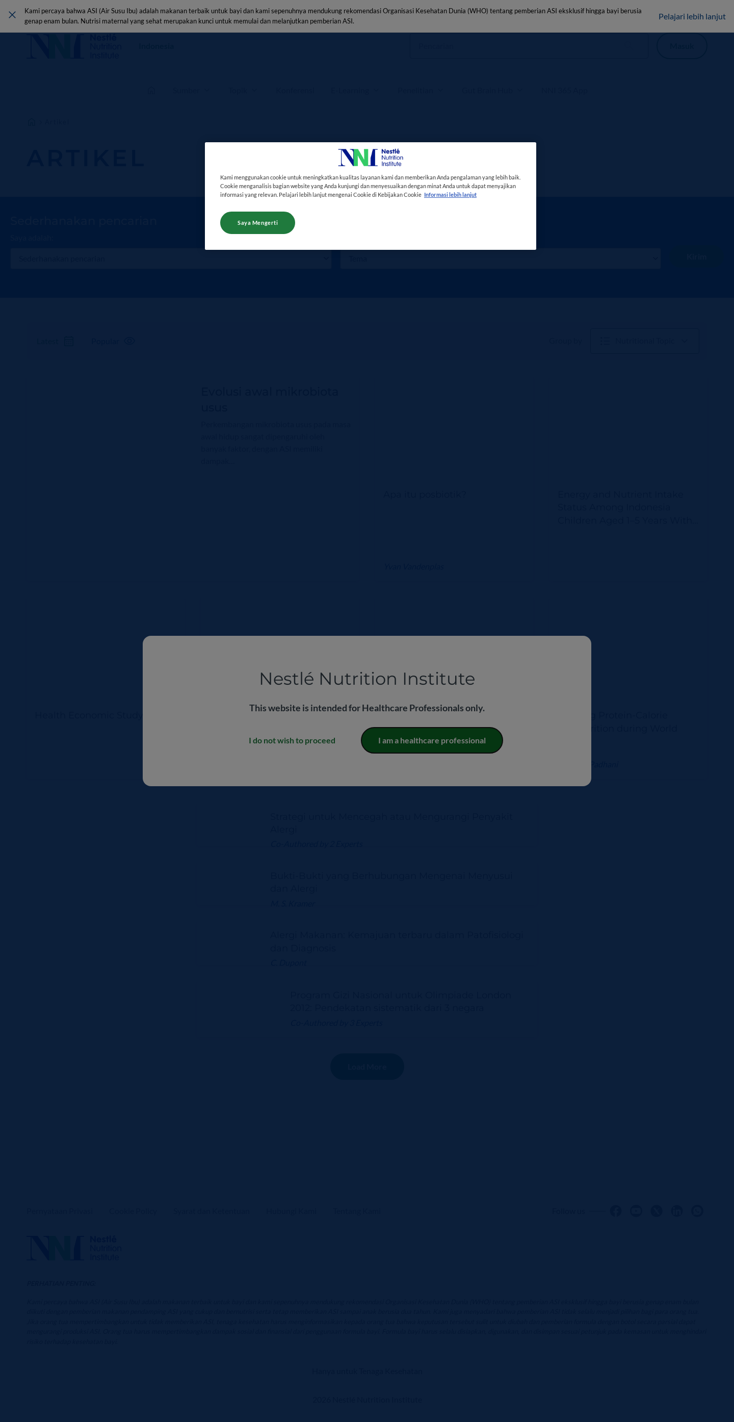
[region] (370, 196)
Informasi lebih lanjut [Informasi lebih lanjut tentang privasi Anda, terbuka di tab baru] (450, 194)
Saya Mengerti (258, 222)
